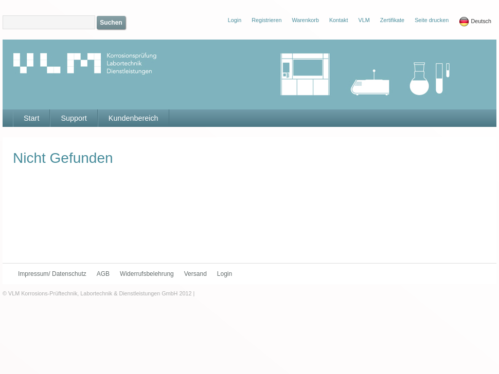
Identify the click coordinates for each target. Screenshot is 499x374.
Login (224, 273)
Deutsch (475, 21)
